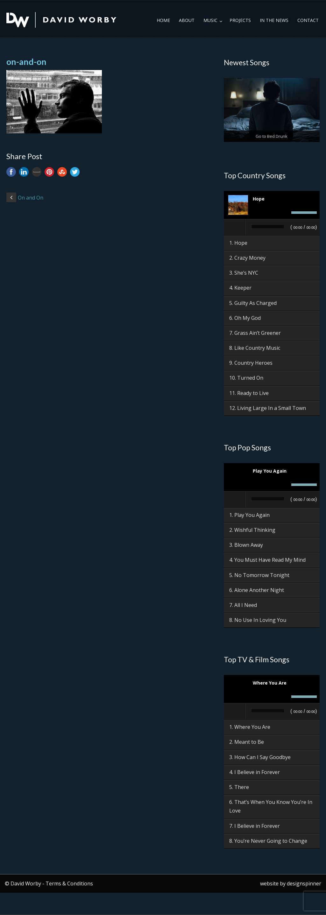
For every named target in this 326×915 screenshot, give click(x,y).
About (187, 20)
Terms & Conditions (69, 883)
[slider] (268, 226)
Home (163, 20)
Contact (308, 20)
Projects (240, 20)
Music (210, 20)
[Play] (234, 227)
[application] (272, 228)
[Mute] (284, 212)
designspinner (304, 883)
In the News (274, 20)
